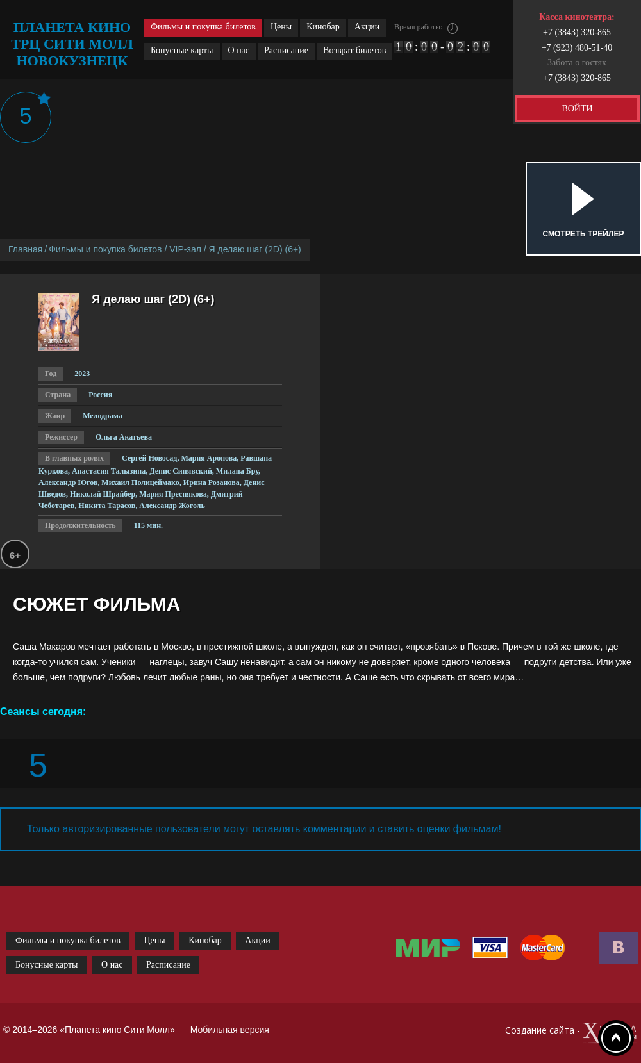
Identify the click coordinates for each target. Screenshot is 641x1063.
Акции (366, 26)
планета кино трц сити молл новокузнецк (72, 44)
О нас (239, 50)
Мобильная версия (229, 1030)
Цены (281, 26)
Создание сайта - (571, 1033)
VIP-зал (185, 249)
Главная (25, 249)
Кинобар (323, 26)
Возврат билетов (354, 50)
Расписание (286, 50)
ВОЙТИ (577, 108)
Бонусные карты (182, 50)
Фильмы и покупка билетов (203, 26)
